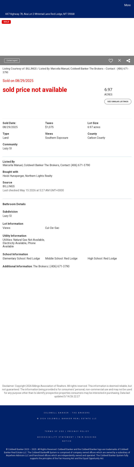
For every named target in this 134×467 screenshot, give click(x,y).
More (127, 5)
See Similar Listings (117, 101)
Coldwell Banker (56, 413)
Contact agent (11, 60)
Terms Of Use (54, 431)
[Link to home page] (3, 5)
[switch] (110, 61)
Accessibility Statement (55, 437)
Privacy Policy (78, 431)
